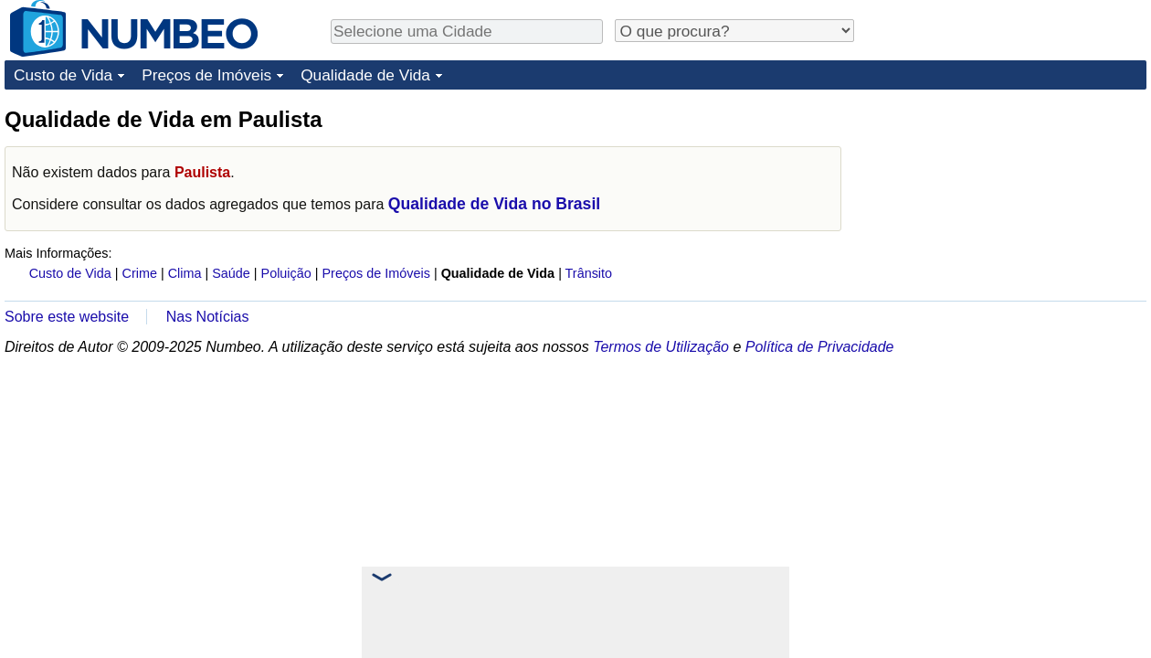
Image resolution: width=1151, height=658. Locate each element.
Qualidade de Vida (365, 75)
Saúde (231, 273)
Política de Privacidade (819, 347)
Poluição (286, 273)
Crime (139, 273)
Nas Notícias (207, 316)
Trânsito (588, 273)
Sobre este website (67, 316)
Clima (185, 273)
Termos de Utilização (661, 347)
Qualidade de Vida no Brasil (494, 204)
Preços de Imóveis (206, 75)
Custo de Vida (63, 75)
